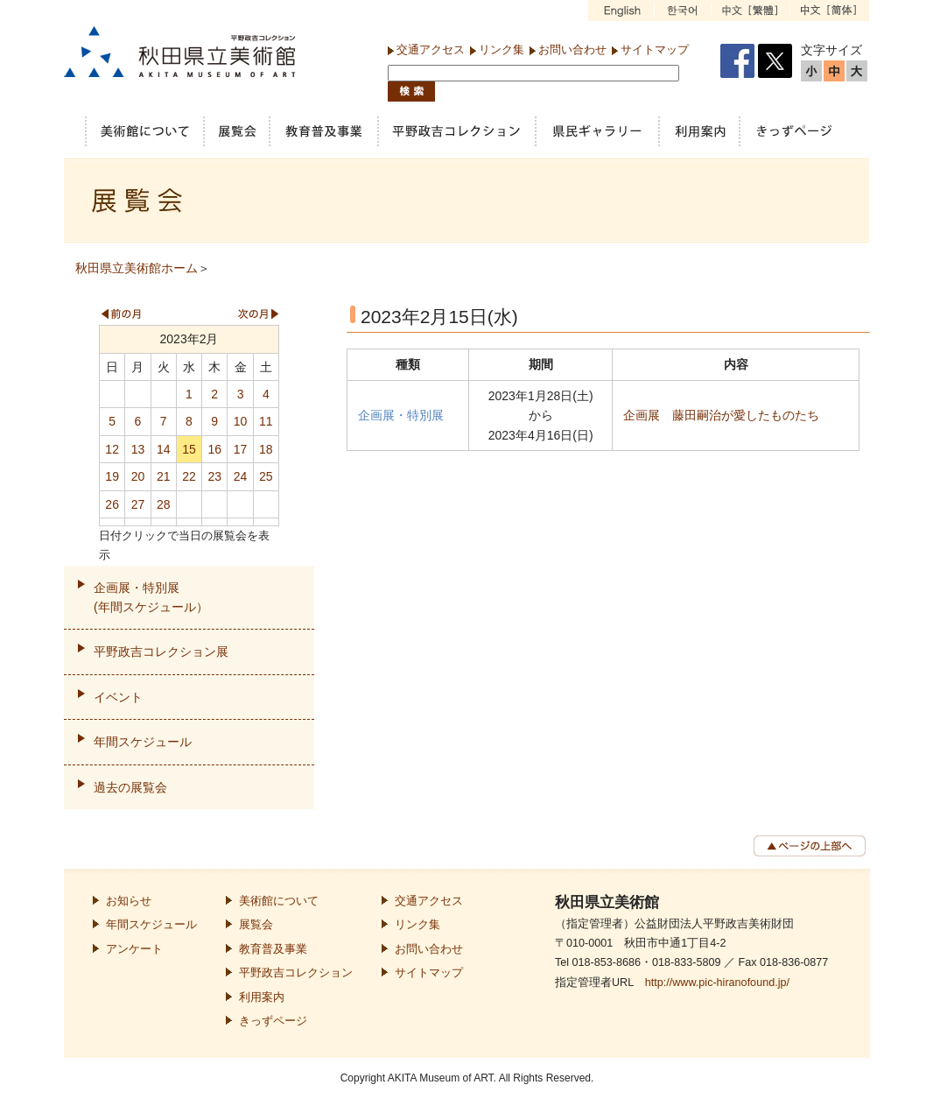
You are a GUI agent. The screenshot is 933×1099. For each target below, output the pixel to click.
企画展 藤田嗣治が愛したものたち (721, 415)
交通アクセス (430, 49)
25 (266, 476)
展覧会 (256, 925)
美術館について (279, 901)
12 (112, 449)
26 (112, 504)
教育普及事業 (273, 949)
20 (138, 476)
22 (189, 476)
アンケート (134, 949)
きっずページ (273, 1021)
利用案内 (261, 997)
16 (214, 449)
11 (266, 421)
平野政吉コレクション (296, 973)
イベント (118, 697)
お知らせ (128, 901)
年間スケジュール (143, 742)
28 (164, 504)
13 (138, 449)
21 (164, 476)
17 (241, 449)
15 (189, 449)
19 (112, 476)
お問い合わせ (572, 49)
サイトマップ (655, 49)
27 (138, 504)
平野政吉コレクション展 (161, 652)
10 (241, 421)
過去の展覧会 (130, 787)
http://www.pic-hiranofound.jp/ (717, 982)
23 (214, 476)
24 (241, 476)
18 (266, 449)
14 (164, 449)
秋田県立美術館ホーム (136, 268)
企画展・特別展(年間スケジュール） (151, 597)
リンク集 (501, 49)
